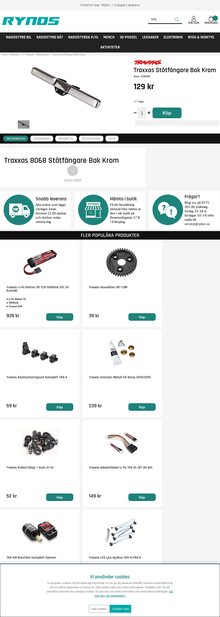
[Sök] (165, 19)
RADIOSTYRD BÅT (50, 37)
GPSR (112, 138)
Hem (4, 54)
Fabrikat (14, 54)
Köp (53, 316)
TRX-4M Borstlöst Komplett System (31, 467)
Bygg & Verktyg (201, 37)
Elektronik (173, 37)
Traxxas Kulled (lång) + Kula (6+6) (104, 377)
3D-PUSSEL (128, 37)
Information (15, 138)
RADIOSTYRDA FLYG (83, 37)
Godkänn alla (120, 608)
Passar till (66, 138)
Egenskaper (42, 138)
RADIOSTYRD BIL (18, 37)
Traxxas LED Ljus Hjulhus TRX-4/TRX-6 (107, 467)
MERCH (108, 37)
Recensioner (91, 138)
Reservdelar (42, 54)
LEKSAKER (150, 37)
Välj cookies (98, 608)
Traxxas (29, 54)
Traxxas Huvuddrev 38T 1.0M (100, 287)
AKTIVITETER (110, 47)
